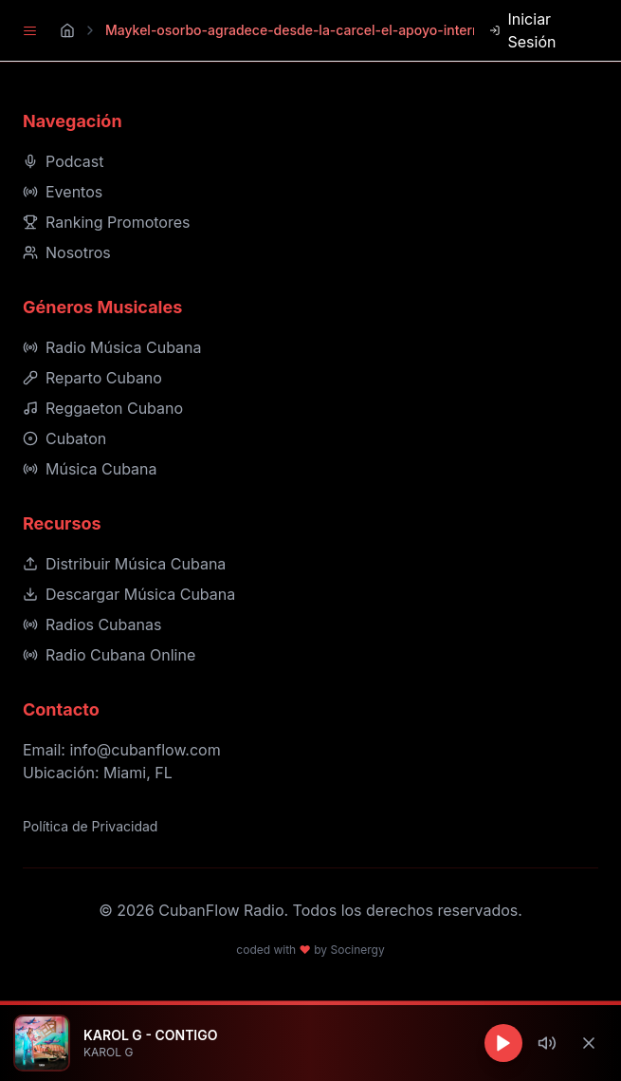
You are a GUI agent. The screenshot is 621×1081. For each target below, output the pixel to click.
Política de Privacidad (90, 826)
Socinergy (357, 949)
